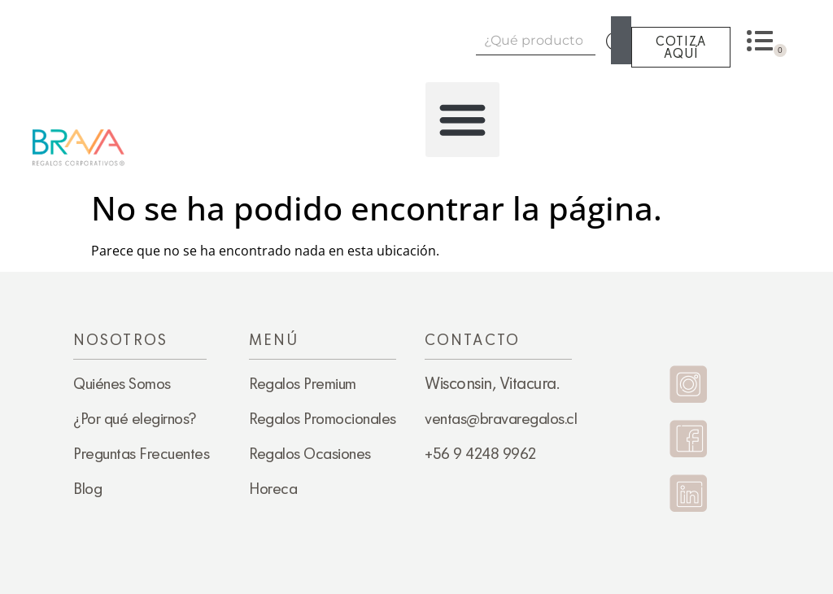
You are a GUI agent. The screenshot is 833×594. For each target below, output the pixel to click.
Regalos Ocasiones (310, 453)
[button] (462, 119)
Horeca (273, 488)
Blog (87, 488)
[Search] (621, 40)
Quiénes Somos (122, 383)
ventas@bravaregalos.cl (501, 418)
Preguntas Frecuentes (141, 453)
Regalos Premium (302, 383)
